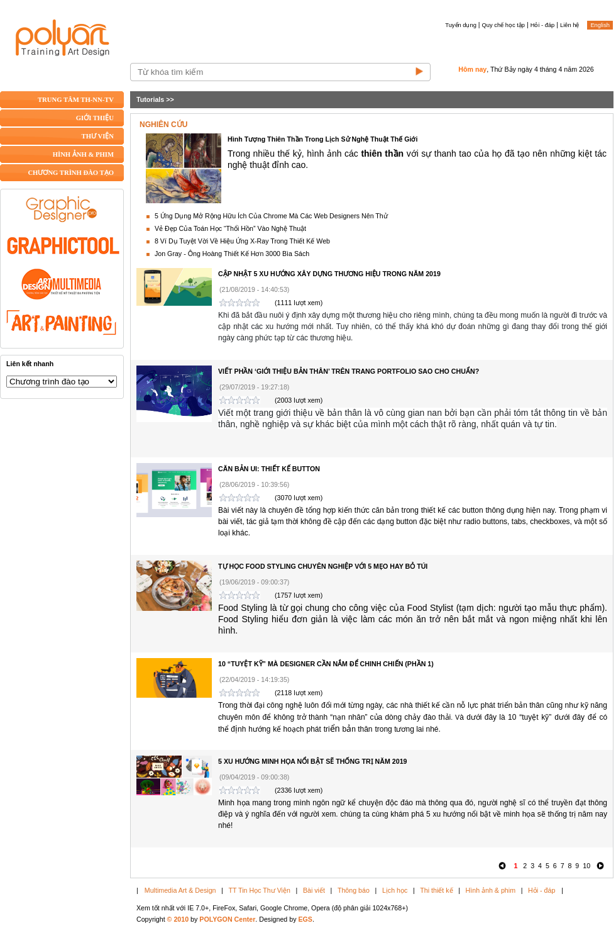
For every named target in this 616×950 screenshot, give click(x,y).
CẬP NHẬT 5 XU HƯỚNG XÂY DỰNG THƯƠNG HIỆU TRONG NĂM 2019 (329, 273)
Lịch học (394, 890)
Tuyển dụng (460, 25)
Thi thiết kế (436, 890)
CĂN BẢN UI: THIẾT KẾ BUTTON (269, 468)
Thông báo (354, 890)
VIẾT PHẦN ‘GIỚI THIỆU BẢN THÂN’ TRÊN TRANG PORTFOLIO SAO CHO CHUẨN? (348, 371)
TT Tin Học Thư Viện (259, 890)
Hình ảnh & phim (490, 890)
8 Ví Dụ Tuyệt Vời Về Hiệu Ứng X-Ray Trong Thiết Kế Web (242, 241)
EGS (305, 919)
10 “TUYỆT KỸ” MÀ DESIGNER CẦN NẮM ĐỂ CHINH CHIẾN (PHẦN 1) (326, 664)
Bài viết (314, 890)
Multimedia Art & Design (180, 890)
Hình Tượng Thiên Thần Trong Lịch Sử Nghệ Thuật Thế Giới (322, 139)
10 (586, 865)
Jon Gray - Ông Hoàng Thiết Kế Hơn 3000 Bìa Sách (232, 253)
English (600, 25)
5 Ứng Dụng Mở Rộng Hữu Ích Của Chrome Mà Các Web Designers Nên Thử (271, 216)
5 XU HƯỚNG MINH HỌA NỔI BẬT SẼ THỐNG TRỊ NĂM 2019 (312, 761)
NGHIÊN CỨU (163, 124)
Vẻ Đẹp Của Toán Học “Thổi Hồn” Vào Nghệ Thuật (230, 228)
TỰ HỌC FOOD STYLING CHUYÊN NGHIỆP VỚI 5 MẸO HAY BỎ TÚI (322, 566)
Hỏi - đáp (543, 25)
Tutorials (150, 99)
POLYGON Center (227, 919)
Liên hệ (569, 25)
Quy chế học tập (503, 25)
